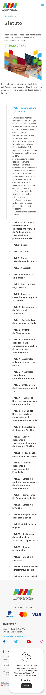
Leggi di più (26, 680)
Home (6, 16)
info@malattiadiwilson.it (14, 636)
